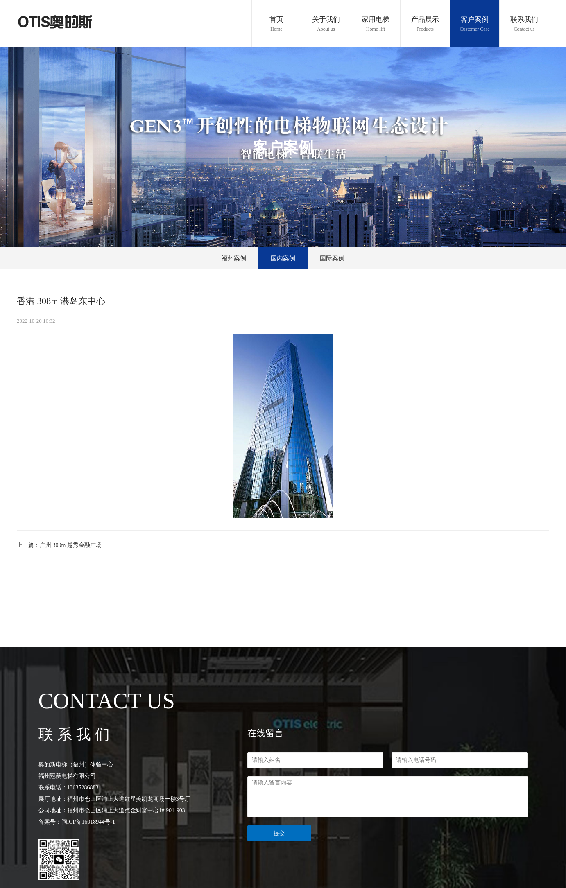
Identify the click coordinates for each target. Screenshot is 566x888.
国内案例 (283, 258)
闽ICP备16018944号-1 (88, 822)
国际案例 (332, 258)
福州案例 (234, 258)
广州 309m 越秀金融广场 (71, 545)
